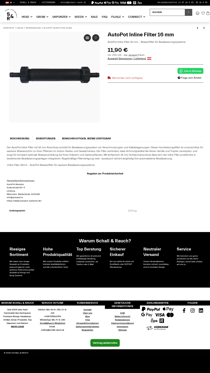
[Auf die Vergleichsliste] (87, 37)
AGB (122, 313)
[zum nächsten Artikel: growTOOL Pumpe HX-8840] (204, 28)
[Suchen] (167, 12)
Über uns (87, 313)
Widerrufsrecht (122, 316)
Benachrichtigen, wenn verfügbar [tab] (86, 138)
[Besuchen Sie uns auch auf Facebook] (184, 311)
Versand (132, 55)
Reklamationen (122, 320)
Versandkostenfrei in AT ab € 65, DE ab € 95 (182, 2)
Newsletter (87, 330)
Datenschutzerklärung (122, 323)
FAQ (104, 17)
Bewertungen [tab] (45, 138)
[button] (10, 2)
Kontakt (88, 309)
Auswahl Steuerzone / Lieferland (129, 58)
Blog (87, 316)
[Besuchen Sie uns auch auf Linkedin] (201, 311)
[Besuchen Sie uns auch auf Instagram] (193, 311)
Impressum (122, 326)
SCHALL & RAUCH (28, 2)
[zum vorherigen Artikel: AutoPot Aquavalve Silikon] (197, 28)
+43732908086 (48, 2)
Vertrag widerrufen (105, 343)
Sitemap (122, 330)
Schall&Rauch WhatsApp (52, 323)
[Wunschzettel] (203, 13)
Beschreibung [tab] (19, 138)
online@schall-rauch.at (73, 2)
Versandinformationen (87, 323)
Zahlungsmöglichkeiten (87, 326)
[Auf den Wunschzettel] (95, 37)
